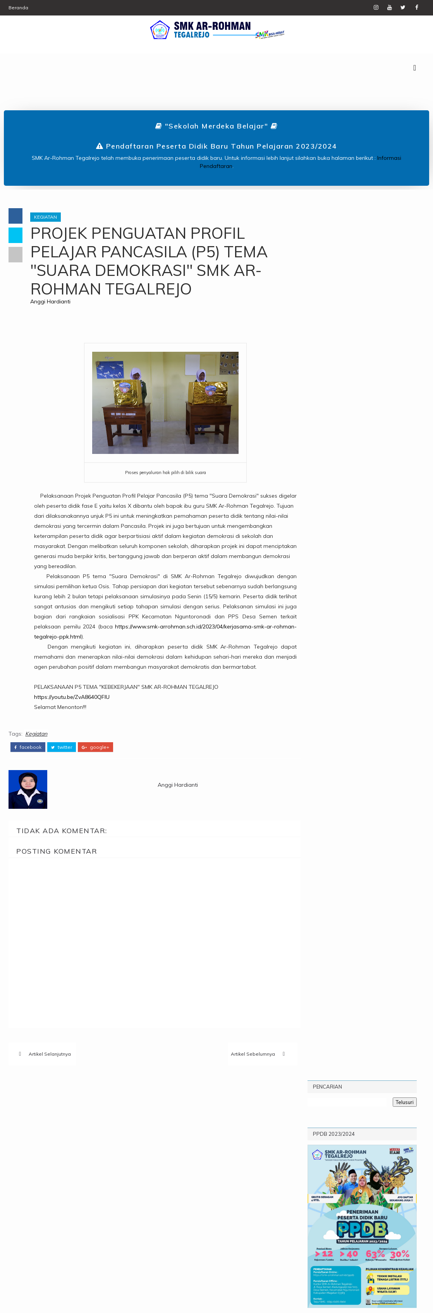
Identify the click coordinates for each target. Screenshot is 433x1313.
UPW (90, 1154)
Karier (106, 1128)
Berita (35, 1128)
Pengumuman (83, 1141)
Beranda (18, 7)
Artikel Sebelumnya (244, 1055)
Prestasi (39, 1154)
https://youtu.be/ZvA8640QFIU (73, 697)
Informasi (70, 1128)
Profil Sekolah (381, 538)
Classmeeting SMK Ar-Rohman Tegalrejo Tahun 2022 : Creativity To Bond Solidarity (387, 650)
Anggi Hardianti (52, 302)
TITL (68, 1154)
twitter (61, 747)
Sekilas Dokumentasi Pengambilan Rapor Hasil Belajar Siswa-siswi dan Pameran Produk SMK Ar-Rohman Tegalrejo (362, 704)
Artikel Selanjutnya (50, 1055)
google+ (95, 747)
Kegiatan (47, 218)
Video (115, 1154)
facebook (27, 747)
